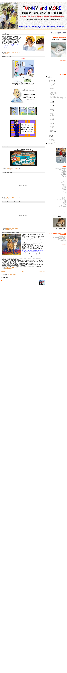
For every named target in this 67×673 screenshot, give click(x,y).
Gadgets (6, 53)
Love (65, 193)
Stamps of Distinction (61, 239)
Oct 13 (51, 115)
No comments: (15, 52)
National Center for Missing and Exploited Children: (59, 238)
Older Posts (42, 271)
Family (64, 176)
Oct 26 (51, 90)
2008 (49, 79)
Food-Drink (7, 169)
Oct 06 (51, 124)
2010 (49, 76)
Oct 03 (51, 128)
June (50, 135)
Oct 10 (51, 119)
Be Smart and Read (62, 236)
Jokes (65, 190)
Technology (63, 205)
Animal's (6, 229)
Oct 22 (51, 104)
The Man (4, 280)
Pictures (64, 202)
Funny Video (7, 198)
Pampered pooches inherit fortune (10, 232)
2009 (49, 77)
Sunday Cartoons (6, 56)
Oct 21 (51, 105)
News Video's (63, 197)
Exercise (64, 175)
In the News (10, 268)
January (51, 142)
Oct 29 (51, 87)
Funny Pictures (63, 180)
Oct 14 (51, 114)
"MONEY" (64, 170)
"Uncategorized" (62, 172)
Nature (64, 195)
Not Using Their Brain (61, 199)
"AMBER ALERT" (62, 169)
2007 (49, 143)
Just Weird (64, 191)
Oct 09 (51, 121)
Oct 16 (51, 111)
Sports (64, 204)
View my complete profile (6, 281)
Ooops (64, 200)
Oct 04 (51, 127)
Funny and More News (61, 178)
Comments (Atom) (12, 274)
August (50, 132)
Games (64, 185)
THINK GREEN (62, 206)
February (51, 140)
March (50, 139)
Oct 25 (51, 100)
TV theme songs (62, 240)
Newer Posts (3, 271)
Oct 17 (51, 110)
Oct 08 (51, 122)
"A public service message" (60, 168)
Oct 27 (51, 89)
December (51, 80)
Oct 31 (51, 84)
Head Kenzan (5, 34)
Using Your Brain (62, 209)
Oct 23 (51, 102)
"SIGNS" (64, 171)
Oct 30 (51, 85)
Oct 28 (51, 88)
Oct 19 (51, 107)
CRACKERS (5, 147)
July (50, 134)
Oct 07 (51, 123)
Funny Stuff (7, 143)
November (51, 81)
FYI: (65, 183)
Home (23, 271)
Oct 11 (51, 118)
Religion (64, 203)
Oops (65, 201)
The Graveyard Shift (7, 172)
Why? (10, 169)
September (51, 131)
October (51, 83)
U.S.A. (64, 207)
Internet (64, 189)
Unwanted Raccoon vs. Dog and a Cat (11, 201)
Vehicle (64, 210)
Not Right (64, 198)
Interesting (64, 188)
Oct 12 (51, 117)
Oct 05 (51, 126)
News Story (63, 196)
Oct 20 (51, 106)
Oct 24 (51, 101)
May (50, 136)
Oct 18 (51, 109)
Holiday (64, 186)
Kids (65, 192)
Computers (63, 174)
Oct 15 (51, 113)
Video (65, 211)
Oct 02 (51, 130)
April (50, 138)
